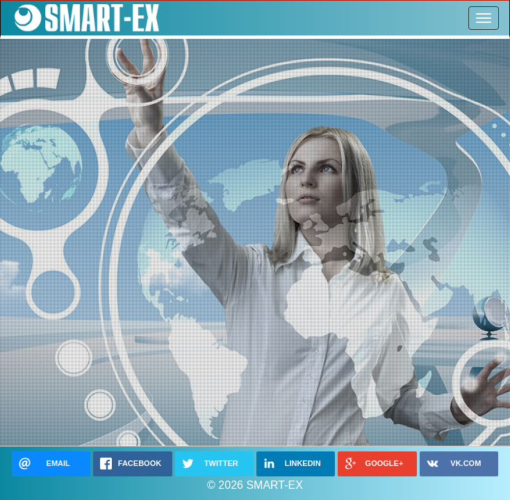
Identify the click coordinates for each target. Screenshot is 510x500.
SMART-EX (84, 18)
